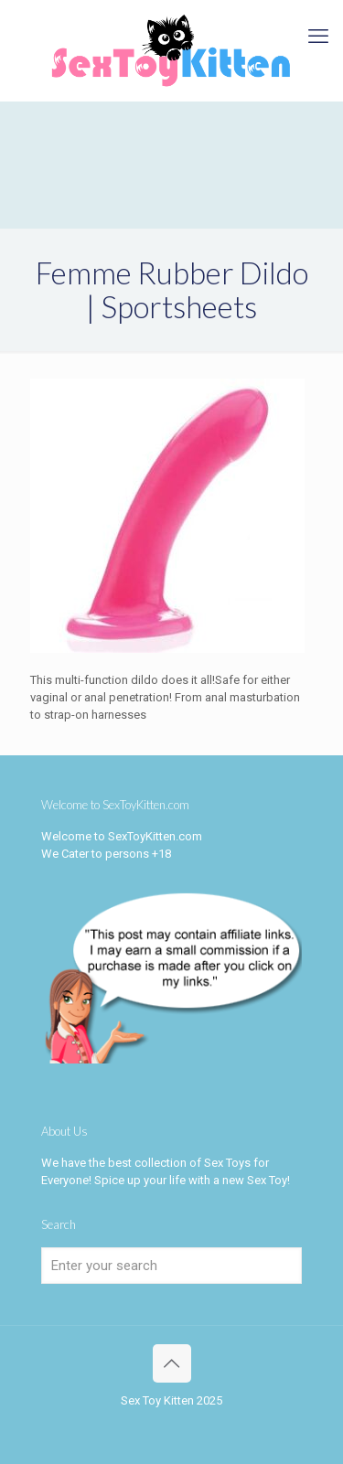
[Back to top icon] (172, 1363)
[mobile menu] (318, 36)
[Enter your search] (171, 1265)
